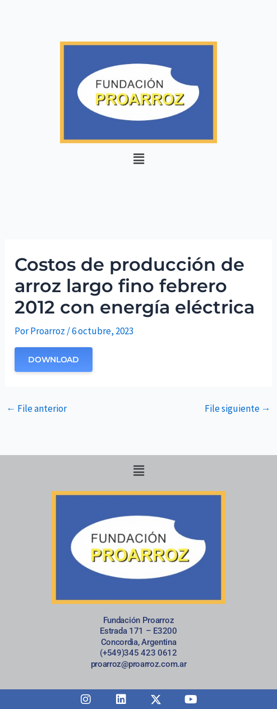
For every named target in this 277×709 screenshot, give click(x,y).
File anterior (36, 408)
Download (53, 359)
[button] (138, 159)
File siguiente (238, 408)
